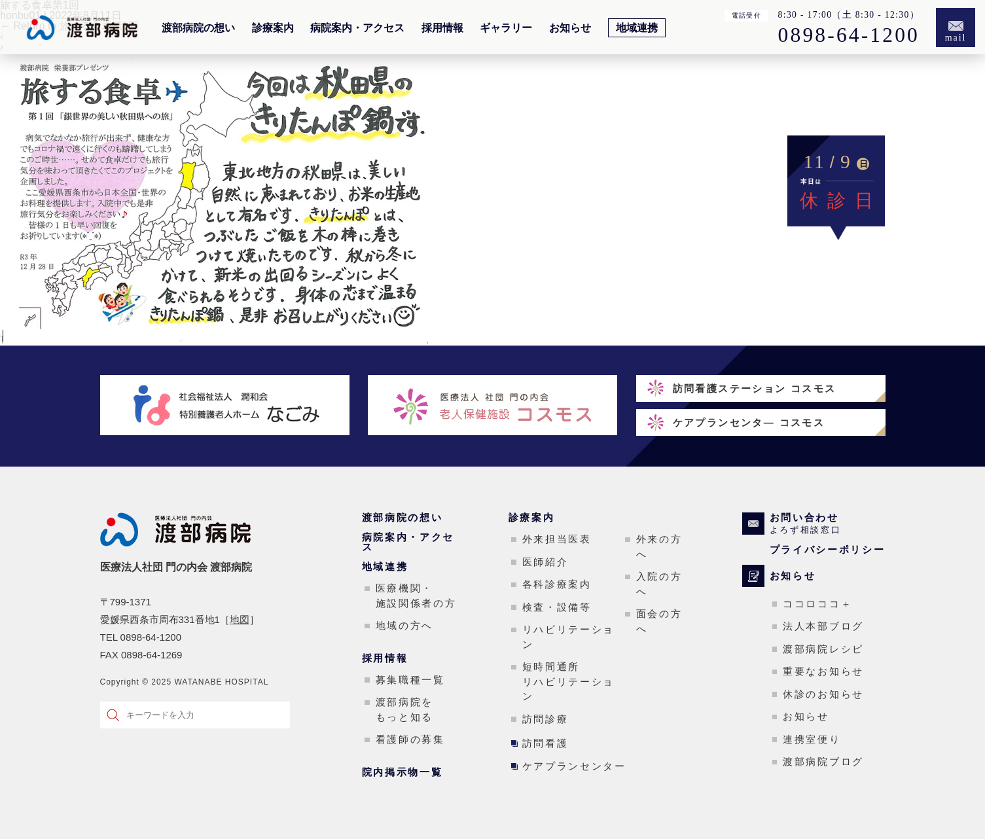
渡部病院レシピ (823, 648)
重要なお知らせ (823, 671)
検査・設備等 (557, 607)
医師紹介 (545, 561)
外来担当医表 (557, 538)
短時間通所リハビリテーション (568, 681)
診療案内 (273, 28)
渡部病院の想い (198, 28)
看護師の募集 (410, 739)
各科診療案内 (557, 584)
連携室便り (812, 739)
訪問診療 (545, 718)
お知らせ (570, 28)
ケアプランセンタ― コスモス (749, 422)
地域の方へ (405, 625)
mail (956, 38)
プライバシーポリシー (828, 549)
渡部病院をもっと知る (405, 709)
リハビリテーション (568, 637)
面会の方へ (659, 621)
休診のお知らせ (823, 694)
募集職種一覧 (410, 679)
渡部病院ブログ (823, 761)
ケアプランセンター (574, 766)
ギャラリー (506, 28)
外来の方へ (659, 546)
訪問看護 (545, 743)
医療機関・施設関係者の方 (416, 595)
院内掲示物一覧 (402, 772)
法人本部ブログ (823, 626)
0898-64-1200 (849, 35)
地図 (239, 619)
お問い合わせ (828, 523)
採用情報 (442, 28)
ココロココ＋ (817, 603)
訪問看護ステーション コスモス (754, 388)
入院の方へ (659, 584)
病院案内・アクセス (357, 28)
